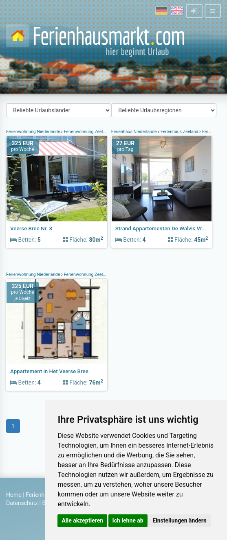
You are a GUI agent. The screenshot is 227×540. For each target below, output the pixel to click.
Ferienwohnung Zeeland (87, 131)
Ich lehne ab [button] (127, 520)
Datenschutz (22, 503)
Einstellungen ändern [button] (179, 520)
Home (14, 495)
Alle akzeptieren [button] (82, 520)
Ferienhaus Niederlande (134, 131)
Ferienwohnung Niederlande (33, 131)
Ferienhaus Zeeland (179, 131)
